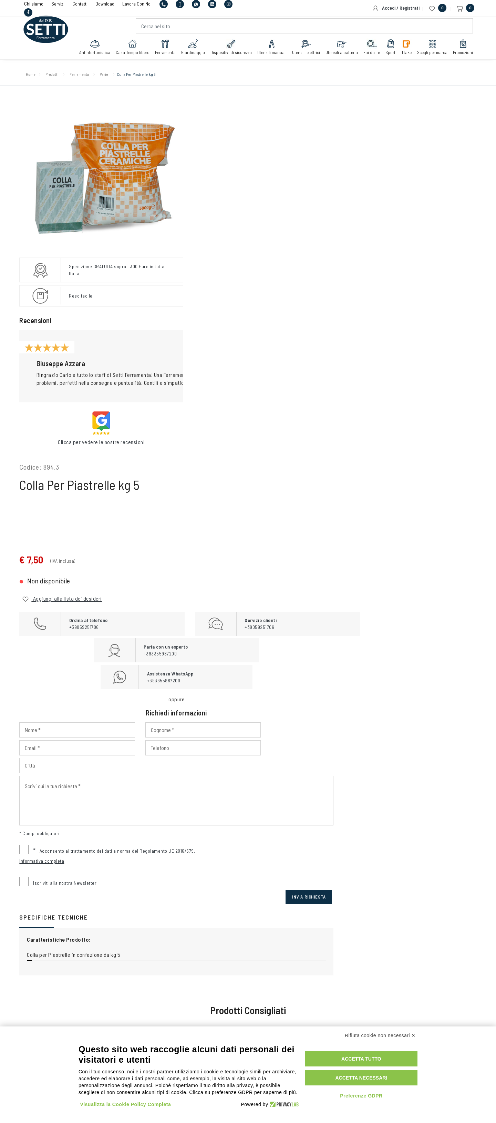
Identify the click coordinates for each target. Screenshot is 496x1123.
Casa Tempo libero (130, 49)
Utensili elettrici (303, 49)
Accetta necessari (368, 1077)
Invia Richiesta (451, 457)
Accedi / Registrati (396, 8)
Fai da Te (369, 49)
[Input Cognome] (325, 308)
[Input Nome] (222, 308)
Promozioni (460, 49)
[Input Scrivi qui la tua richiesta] (325, 361)
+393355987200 (245, 911)
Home (34, 75)
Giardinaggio (190, 49)
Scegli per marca (429, 49)
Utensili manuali (269, 49)
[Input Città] (377, 326)
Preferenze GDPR (368, 1094)
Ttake (404, 49)
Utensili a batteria (339, 49)
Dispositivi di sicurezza (228, 49)
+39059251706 (180, 911)
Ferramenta (162, 49)
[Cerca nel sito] (304, 28)
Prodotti (59, 75)
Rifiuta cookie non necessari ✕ (380, 1034)
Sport (388, 49)
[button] (151, 365)
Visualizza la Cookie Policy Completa (125, 1103)
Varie (124, 75)
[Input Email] (428, 308)
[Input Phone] (222, 326)
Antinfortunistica (91, 49)
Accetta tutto (368, 1058)
